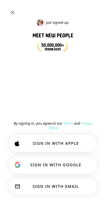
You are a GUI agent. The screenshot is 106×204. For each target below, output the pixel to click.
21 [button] (80, 63)
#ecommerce (74, 24)
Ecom (30, 72)
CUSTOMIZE (51, 169)
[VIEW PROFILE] (18, 59)
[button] (36, 63)
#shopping (48, 24)
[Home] (23, 9)
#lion (97, 24)
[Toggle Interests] (19, 24)
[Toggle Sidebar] (10, 9)
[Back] (10, 37)
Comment (86, 81)
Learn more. (50, 154)
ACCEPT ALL (51, 187)
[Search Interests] (66, 9)
